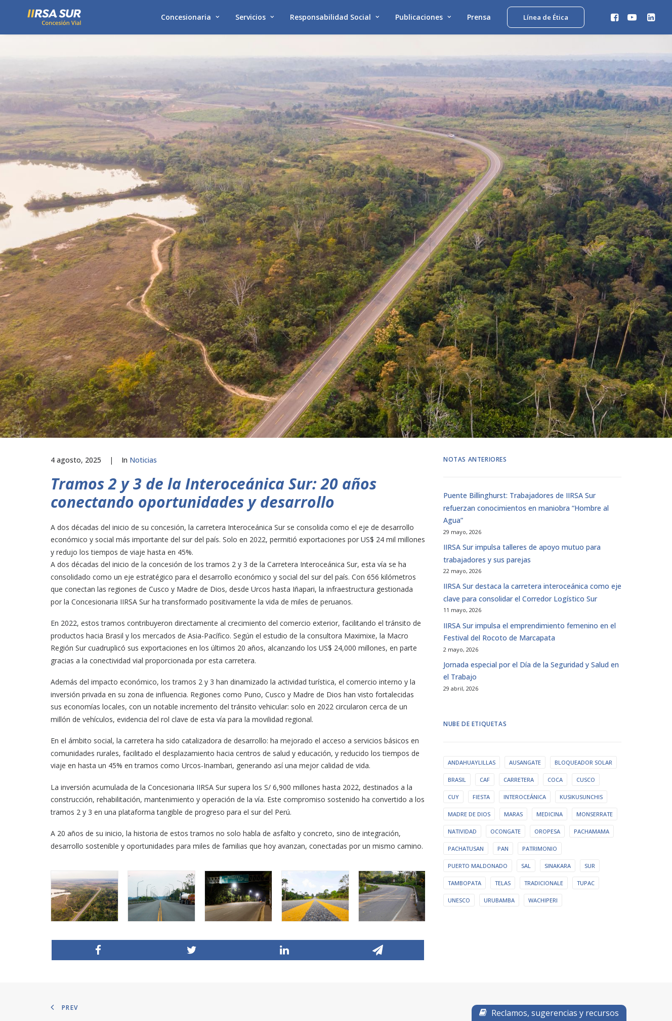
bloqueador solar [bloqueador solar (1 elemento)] (583, 509)
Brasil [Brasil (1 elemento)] (457, 526)
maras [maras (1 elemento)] (513, 560)
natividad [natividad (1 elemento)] (462, 578)
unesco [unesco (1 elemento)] (459, 647)
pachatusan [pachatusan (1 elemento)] (466, 595)
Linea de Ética (76, 845)
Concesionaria (190, 19)
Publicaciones (423, 19)
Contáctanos (517, 820)
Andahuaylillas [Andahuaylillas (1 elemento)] (471, 509)
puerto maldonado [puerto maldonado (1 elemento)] (478, 612)
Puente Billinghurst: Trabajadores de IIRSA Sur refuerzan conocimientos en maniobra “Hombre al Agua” (526, 254)
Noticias (143, 206)
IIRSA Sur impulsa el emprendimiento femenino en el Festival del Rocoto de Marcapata (529, 378)
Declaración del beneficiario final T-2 (110, 869)
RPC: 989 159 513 (376, 832)
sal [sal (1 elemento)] (526, 612)
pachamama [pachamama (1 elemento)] (591, 578)
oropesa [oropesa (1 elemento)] (547, 578)
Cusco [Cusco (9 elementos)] (585, 526)
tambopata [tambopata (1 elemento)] (464, 629)
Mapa (65, 857)
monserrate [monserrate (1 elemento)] (594, 560)
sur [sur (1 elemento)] (589, 612)
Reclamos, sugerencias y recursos (549, 1012)
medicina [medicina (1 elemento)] (549, 560)
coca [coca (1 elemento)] (555, 526)
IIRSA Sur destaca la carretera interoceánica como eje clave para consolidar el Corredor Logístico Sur (532, 339)
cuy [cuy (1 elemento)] (453, 543)
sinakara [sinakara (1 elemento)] (557, 612)
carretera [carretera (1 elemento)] (518, 526)
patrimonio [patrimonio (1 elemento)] (539, 595)
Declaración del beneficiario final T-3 (110, 882)
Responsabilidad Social (334, 19)
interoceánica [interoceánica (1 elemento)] (524, 543)
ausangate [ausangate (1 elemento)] (525, 509)
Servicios (254, 19)
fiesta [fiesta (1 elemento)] (481, 543)
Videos (214, 845)
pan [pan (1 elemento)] (503, 595)
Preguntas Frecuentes (530, 832)
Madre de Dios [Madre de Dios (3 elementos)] (469, 560)
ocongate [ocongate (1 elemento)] (505, 578)
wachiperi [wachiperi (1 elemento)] (543, 647)
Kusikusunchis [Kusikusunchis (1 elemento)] (581, 543)
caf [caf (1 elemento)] (485, 526)
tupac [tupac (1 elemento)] (586, 629)
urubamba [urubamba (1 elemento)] (499, 647)
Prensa (479, 19)
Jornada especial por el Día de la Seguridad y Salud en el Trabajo (531, 417)
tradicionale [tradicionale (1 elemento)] (543, 629)
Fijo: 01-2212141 (375, 820)
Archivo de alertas (230, 820)
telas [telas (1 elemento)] (503, 629)
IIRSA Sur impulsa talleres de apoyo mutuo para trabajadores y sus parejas (522, 300)
